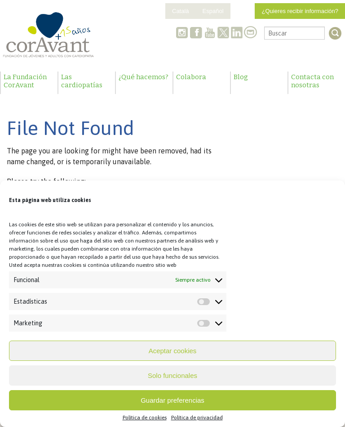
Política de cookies (145, 417)
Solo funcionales (172, 375)
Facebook (196, 33)
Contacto (250, 33)
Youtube (210, 33)
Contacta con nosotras (312, 81)
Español (213, 11)
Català (180, 11)
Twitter (223, 33)
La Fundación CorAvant (25, 81)
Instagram (183, 33)
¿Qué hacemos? (143, 77)
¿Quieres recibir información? (299, 11)
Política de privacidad (197, 417)
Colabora (191, 77)
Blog (241, 77)
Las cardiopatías (81, 81)
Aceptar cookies (173, 351)
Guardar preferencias (172, 400)
